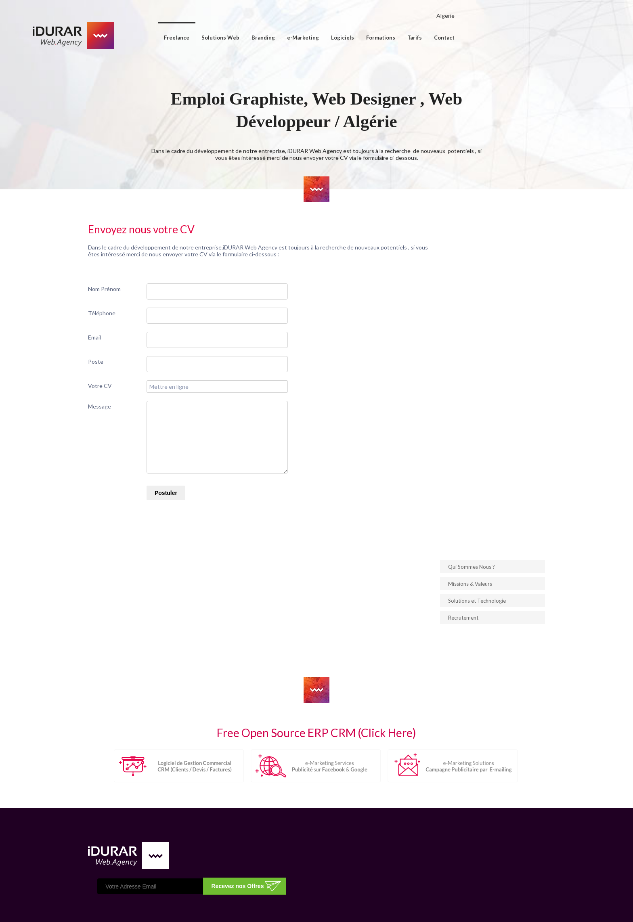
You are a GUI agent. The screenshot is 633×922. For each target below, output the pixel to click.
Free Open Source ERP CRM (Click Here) (316, 630)
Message (122, 428)
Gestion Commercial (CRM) (386, 858)
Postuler (188, 515)
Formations (442, 37)
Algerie (507, 15)
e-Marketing (365, 37)
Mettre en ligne (191, 408)
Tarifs (476, 37)
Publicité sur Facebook (470, 848)
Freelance (238, 37)
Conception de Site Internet (388, 827)
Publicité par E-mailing (470, 827)
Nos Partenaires (283, 848)
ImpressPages (507, 907)
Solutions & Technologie (294, 837)
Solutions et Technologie (454, 304)
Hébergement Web (376, 837)
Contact (506, 37)
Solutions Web (282, 37)
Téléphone (124, 335)
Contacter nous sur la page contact (156, 815)
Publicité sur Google (467, 837)
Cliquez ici (133, 821)
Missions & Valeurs (447, 287)
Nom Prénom (127, 311)
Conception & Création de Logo (392, 848)
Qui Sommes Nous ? (448, 270)
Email (117, 359)
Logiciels (404, 37)
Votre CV (122, 407)
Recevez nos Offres (406, 759)
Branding (325, 37)
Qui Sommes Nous (286, 827)
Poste (118, 383)
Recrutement (440, 321)
